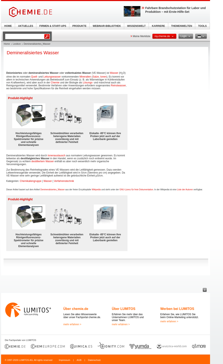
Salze (96, 76)
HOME (8, 26)
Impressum (64, 360)
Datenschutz (94, 360)
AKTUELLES (25, 26)
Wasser (114, 72)
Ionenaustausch (56, 155)
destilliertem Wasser (42, 161)
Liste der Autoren (185, 189)
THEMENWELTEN (181, 26)
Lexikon (17, 44)
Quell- (34, 76)
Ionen (103, 76)
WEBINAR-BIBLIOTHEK (107, 26)
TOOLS (202, 26)
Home (7, 44)
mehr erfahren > (72, 324)
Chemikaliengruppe (30, 181)
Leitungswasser (52, 76)
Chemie (55, 82)
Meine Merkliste (141, 36)
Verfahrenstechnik (64, 181)
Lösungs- (88, 82)
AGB (79, 360)
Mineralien (85, 76)
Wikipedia (96, 189)
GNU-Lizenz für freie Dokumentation (136, 189)
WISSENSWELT (136, 26)
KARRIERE (158, 26)
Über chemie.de (75, 309)
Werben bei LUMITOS (177, 309)
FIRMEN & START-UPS (52, 26)
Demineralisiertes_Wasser (52, 189)
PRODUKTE (79, 26)
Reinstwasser (118, 85)
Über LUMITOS (123, 309)
